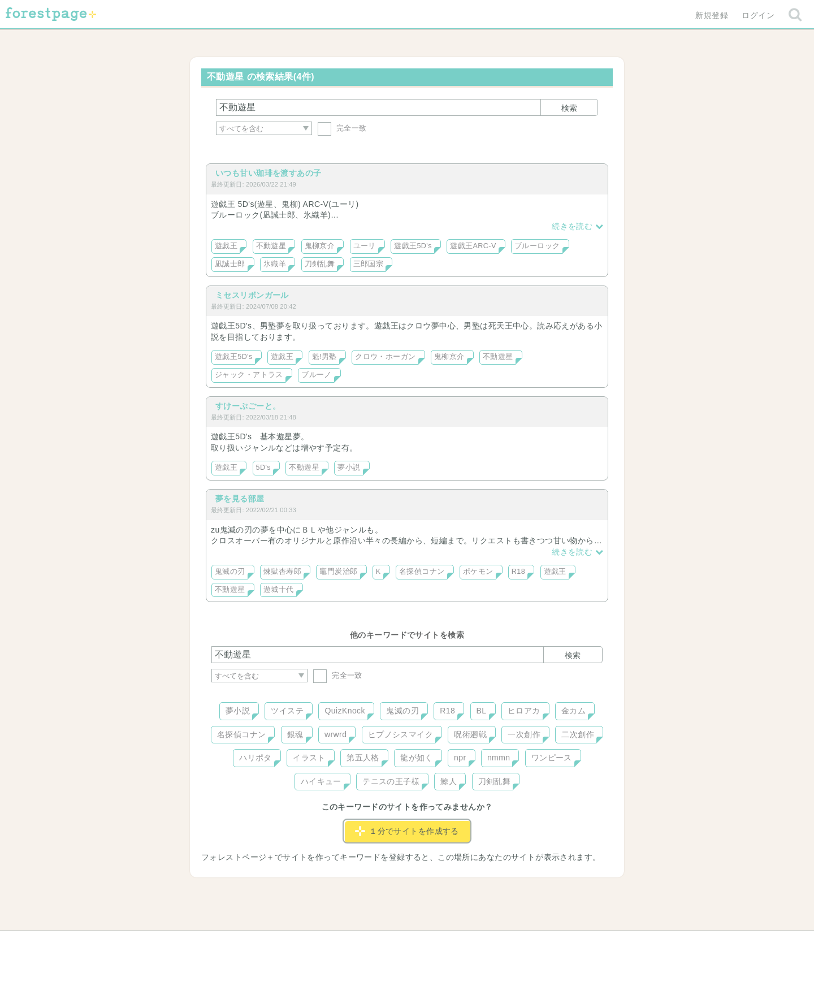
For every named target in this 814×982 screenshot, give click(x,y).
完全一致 (342, 128)
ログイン (758, 15)
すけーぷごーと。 (247, 405)
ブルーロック (537, 246)
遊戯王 (226, 246)
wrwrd (335, 734)
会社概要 (451, 943)
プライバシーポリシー (529, 943)
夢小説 (348, 467)
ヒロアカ (524, 710)
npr (460, 757)
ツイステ (287, 710)
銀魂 (295, 734)
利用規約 (391, 943)
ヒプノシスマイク (400, 734)
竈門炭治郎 (338, 572)
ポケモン (478, 572)
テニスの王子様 (390, 781)
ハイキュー (321, 781)
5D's (263, 467)
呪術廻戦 (470, 734)
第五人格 (363, 757)
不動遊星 (271, 246)
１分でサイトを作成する (407, 831)
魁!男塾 (324, 357)
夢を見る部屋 (240, 498)
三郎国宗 (368, 264)
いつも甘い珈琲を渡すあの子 (268, 173)
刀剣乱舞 (320, 264)
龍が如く (416, 757)
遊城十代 (278, 590)
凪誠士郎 (230, 264)
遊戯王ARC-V (473, 246)
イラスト (309, 757)
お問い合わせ (325, 943)
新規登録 (711, 15)
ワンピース (551, 757)
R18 (518, 572)
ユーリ (364, 246)
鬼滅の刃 (230, 572)
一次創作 (524, 734)
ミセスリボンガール (252, 295)
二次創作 (577, 734)
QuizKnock (344, 710)
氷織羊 (274, 264)
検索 (569, 108)
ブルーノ (316, 375)
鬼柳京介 (320, 246)
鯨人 (448, 781)
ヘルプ (262, 943)
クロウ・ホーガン (385, 357)
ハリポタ (255, 757)
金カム (573, 710)
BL (482, 710)
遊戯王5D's (413, 246)
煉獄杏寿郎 (282, 572)
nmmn (498, 757)
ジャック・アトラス (249, 375)
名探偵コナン (422, 572)
